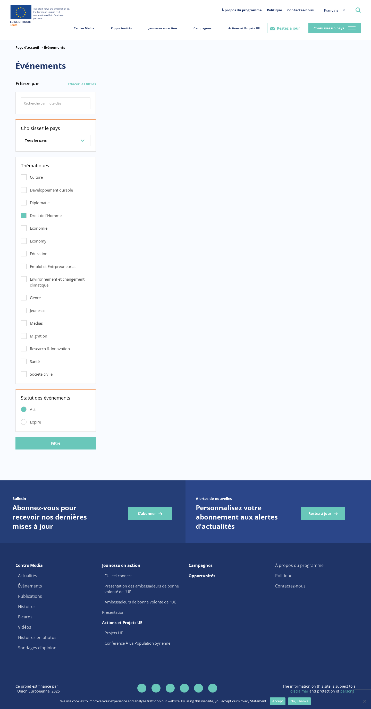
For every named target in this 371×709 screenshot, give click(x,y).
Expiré (35, 422)
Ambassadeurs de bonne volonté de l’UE (140, 601)
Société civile (41, 374)
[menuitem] (332, 10)
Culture (36, 177)
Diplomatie (39, 202)
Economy (38, 241)
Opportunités (121, 28)
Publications (30, 596)
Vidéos (24, 627)
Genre (35, 297)
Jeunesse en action (162, 28)
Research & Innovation (50, 348)
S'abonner (147, 513)
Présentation (113, 612)
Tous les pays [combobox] (36, 140)
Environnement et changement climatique (57, 282)
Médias (36, 323)
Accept (277, 701)
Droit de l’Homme (46, 215)
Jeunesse (37, 310)
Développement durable (51, 190)
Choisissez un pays (329, 28)
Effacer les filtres (82, 84)
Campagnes (202, 28)
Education (38, 253)
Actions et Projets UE (244, 28)
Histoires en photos (37, 637)
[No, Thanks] (364, 701)
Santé (35, 361)
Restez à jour (288, 28)
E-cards (25, 617)
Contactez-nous (300, 10)
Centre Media (84, 28)
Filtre (55, 443)
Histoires (27, 606)
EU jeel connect (118, 575)
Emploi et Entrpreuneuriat (53, 266)
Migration (38, 336)
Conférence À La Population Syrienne (137, 643)
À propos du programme (242, 10)
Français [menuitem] (331, 10)
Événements (54, 47)
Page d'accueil (27, 47)
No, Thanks (299, 701)
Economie (38, 228)
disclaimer (299, 691)
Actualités (27, 575)
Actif (34, 409)
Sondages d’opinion (37, 648)
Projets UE (114, 632)
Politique (274, 10)
